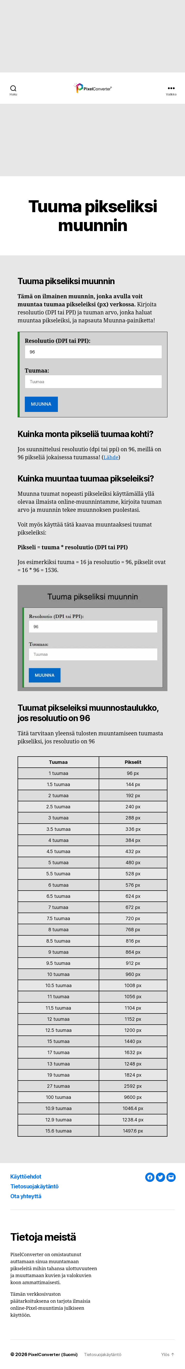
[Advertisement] (92, 36)
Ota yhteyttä (28, 1196)
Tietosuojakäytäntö (38, 1186)
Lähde (112, 457)
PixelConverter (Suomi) (54, 1354)
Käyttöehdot (28, 1176)
